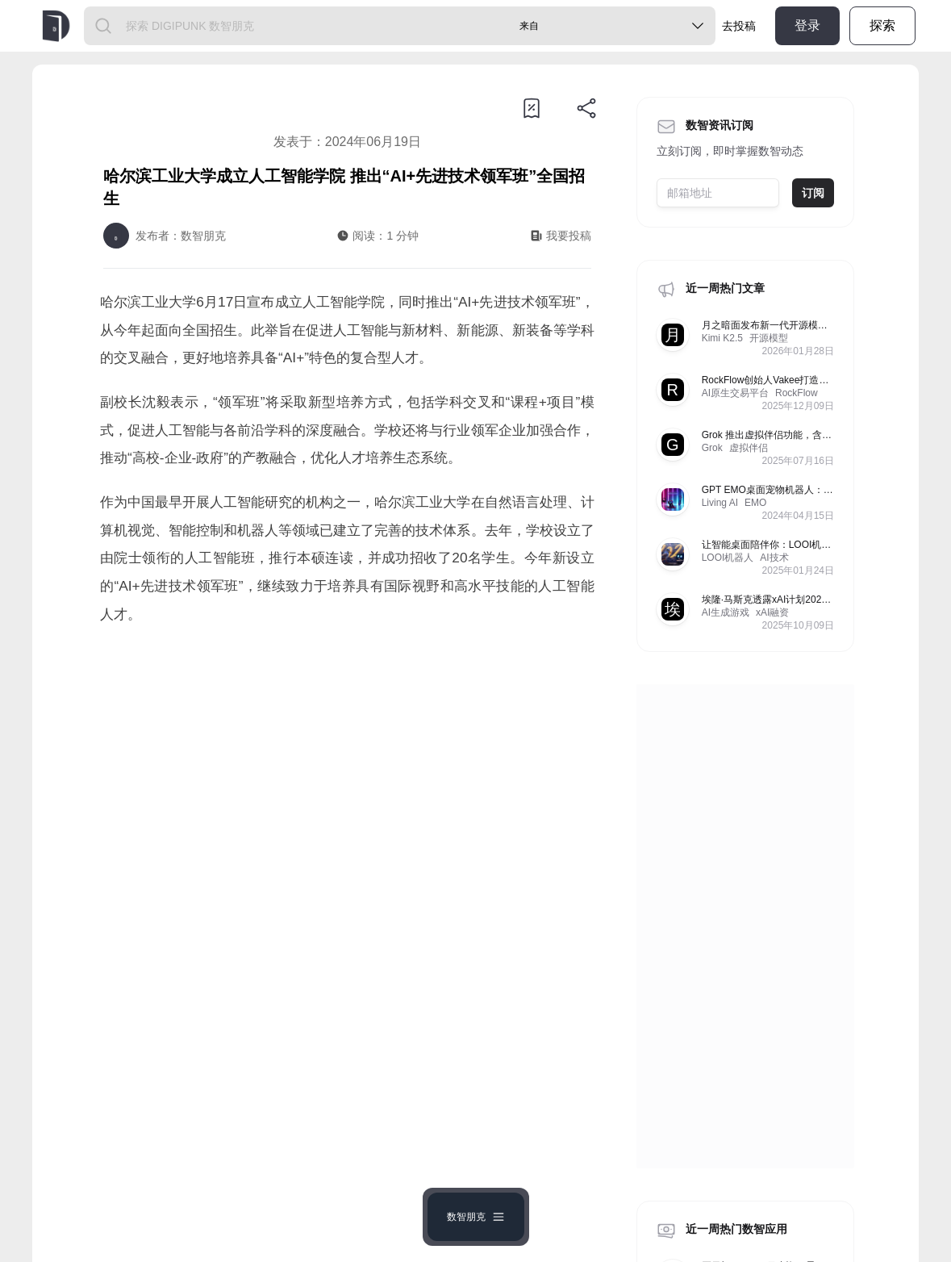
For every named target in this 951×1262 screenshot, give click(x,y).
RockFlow (796, 393)
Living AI (720, 502)
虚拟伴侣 (748, 447)
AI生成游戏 (725, 612)
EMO (755, 502)
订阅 (813, 192)
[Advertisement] (347, 773)
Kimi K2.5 (722, 338)
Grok (712, 447)
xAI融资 (772, 612)
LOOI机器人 (728, 557)
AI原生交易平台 (735, 393)
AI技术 (774, 557)
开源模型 (768, 338)
